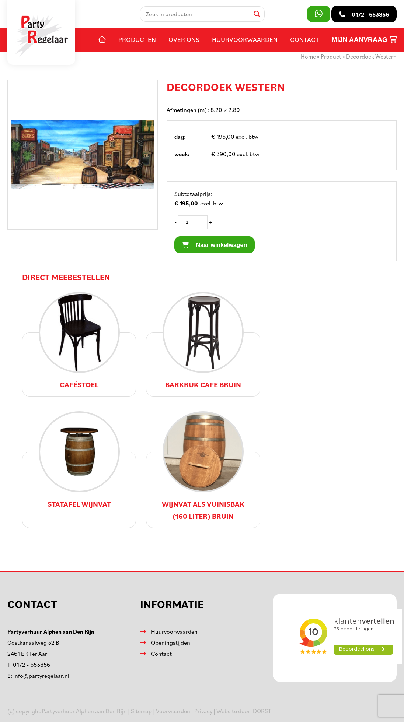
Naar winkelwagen (214, 245)
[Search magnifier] (257, 14)
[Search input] (197, 14)
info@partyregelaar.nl (41, 675)
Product (331, 56)
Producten (137, 39)
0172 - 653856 (31, 664)
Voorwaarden (173, 711)
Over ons (183, 39)
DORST (262, 711)
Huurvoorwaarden (245, 39)
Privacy (203, 711)
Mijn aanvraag (364, 39)
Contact (304, 39)
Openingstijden (170, 642)
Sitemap (141, 711)
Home (308, 56)
